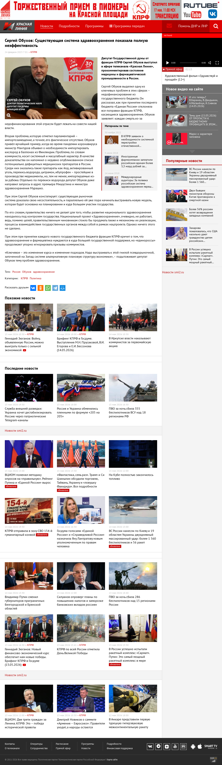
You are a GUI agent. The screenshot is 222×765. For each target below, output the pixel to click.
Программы (94, 26)
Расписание (62, 744)
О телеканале (12, 748)
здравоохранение (43, 271)
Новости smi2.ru (16, 430)
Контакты (10, 744)
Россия (16, 271)
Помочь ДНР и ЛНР (193, 26)
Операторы (36, 744)
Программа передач (127, 26)
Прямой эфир (63, 748)
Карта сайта (112, 759)
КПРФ (24, 278)
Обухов (26, 271)
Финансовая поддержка (120, 748)
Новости (46, 26)
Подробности (69, 26)
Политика (35, 278)
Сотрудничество (39, 748)
